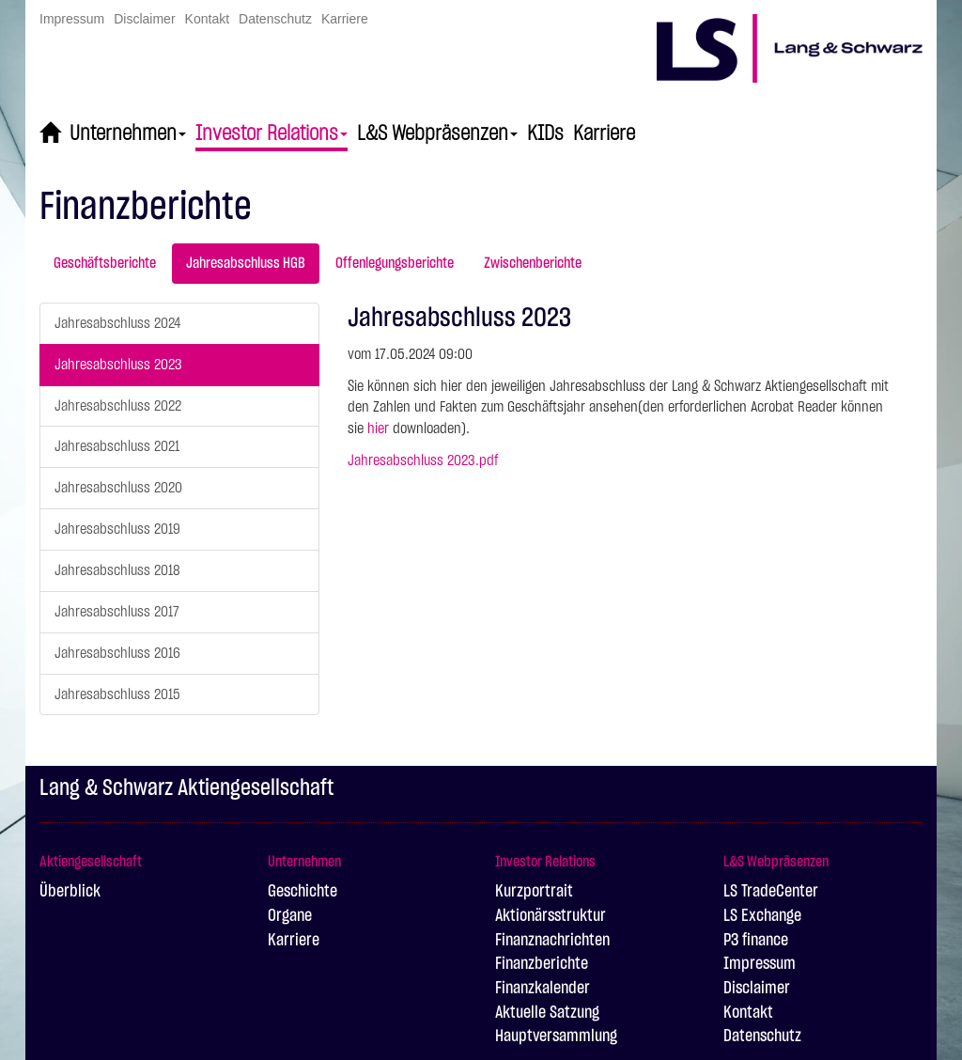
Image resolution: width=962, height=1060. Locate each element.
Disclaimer (144, 18)
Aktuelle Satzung (547, 1013)
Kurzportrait (534, 891)
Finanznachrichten (552, 940)
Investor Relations (271, 133)
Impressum (71, 18)
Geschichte (302, 891)
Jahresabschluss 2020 (118, 487)
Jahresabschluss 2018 (117, 570)
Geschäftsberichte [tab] (105, 263)
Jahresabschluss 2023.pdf (423, 460)
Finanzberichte (541, 964)
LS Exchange (762, 916)
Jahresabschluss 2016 (117, 653)
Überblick (70, 891)
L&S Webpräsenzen (437, 133)
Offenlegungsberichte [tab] (394, 263)
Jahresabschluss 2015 (117, 694)
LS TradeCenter (770, 891)
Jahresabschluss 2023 (118, 364)
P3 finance (755, 940)
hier (378, 428)
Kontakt (207, 18)
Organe (290, 916)
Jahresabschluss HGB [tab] (245, 263)
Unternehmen (128, 133)
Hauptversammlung (556, 1036)
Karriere (344, 18)
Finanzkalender (542, 988)
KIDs (545, 133)
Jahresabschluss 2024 (117, 323)
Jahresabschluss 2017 (116, 611)
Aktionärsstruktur (550, 916)
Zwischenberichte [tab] (533, 263)
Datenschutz (275, 18)
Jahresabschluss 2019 (117, 529)
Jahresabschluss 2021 (116, 446)
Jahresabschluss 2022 (117, 405)
